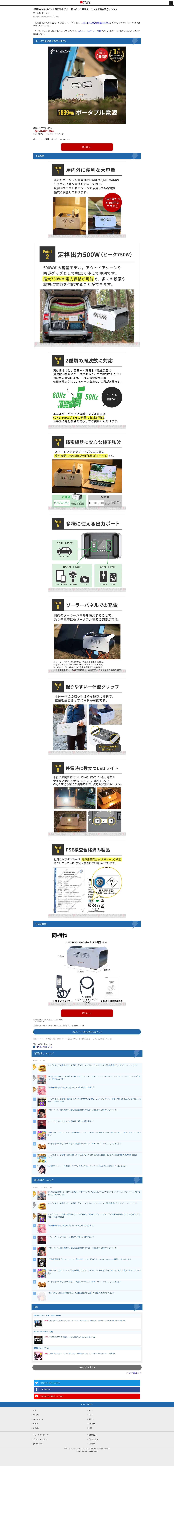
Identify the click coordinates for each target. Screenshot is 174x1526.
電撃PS (91, 1473)
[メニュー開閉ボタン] (171, 3)
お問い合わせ (38, 1498)
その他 (48, 1093)
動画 (90, 1482)
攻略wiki (36, 1482)
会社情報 (92, 1498)
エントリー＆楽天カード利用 (89, 85)
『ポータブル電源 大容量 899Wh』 (96, 77)
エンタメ (36, 1469)
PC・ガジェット (39, 1473)
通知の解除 (92, 1489)
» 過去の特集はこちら (134, 1427)
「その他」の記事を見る (43, 1101)
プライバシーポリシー (41, 1494)
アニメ (91, 1469)
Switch (35, 1478)
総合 (34, 1465)
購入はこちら (87, 201)
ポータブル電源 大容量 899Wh (50, 95)
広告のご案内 (93, 1494)
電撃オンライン (38, 1093)
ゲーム (91, 1465)
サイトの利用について (41, 1489)
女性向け (92, 1478)
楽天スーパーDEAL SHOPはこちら (86, 1086)
